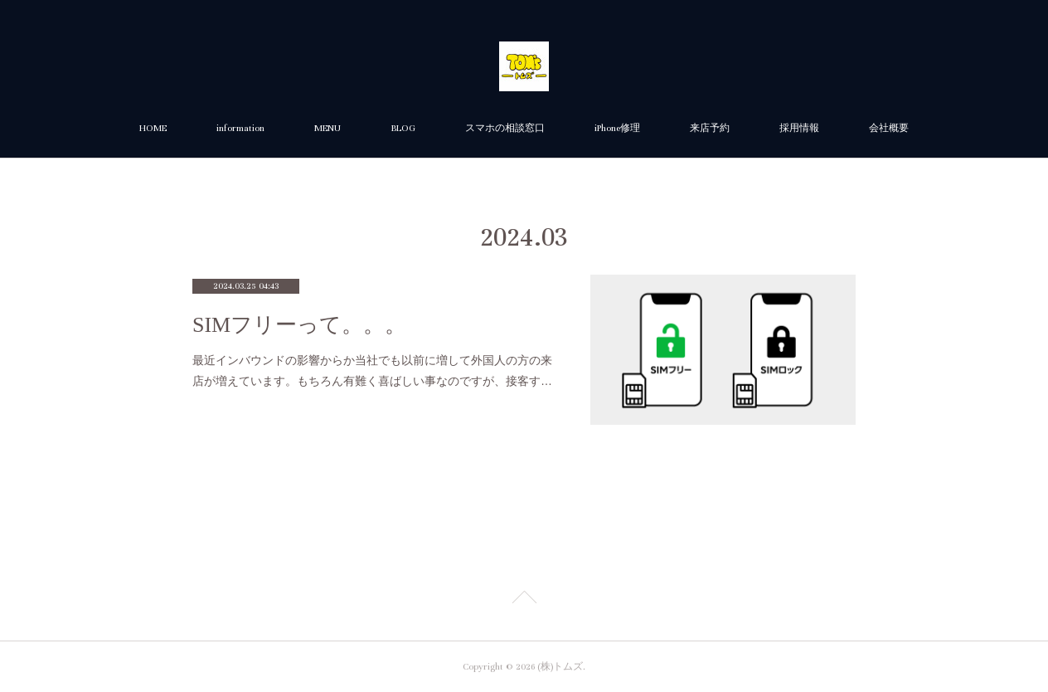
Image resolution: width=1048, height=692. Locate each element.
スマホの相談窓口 (505, 128)
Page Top (524, 600)
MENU (327, 128)
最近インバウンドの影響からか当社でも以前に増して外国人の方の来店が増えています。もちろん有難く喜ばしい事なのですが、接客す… (372, 370)
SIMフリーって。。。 (299, 325)
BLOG (403, 128)
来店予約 (710, 128)
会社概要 (889, 128)
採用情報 (799, 128)
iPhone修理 (617, 128)
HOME (153, 128)
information (240, 128)
